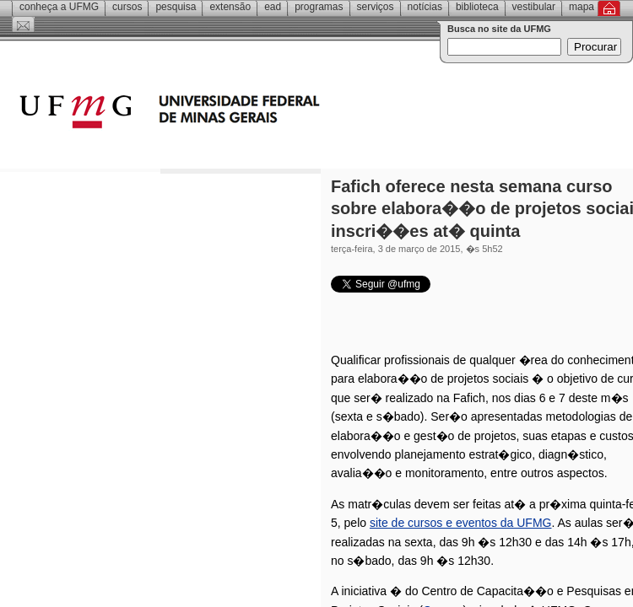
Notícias (425, 7)
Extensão (230, 7)
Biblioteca (477, 7)
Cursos (127, 7)
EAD (272, 7)
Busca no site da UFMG (499, 29)
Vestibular (533, 7)
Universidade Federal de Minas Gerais (266, 113)
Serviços (375, 7)
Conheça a (59, 7)
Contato (23, 24)
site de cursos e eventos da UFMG (461, 522)
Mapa (581, 7)
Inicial (609, 8)
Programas (319, 7)
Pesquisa (175, 7)
